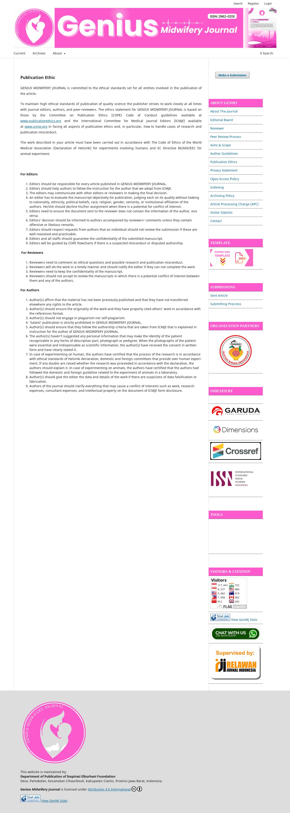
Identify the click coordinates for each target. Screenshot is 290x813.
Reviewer (217, 128)
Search (266, 53)
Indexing (217, 187)
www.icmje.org (36, 126)
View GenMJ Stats (244, 619)
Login (268, 3)
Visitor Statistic (221, 212)
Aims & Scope (220, 145)
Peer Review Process (225, 137)
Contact (216, 221)
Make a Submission (232, 75)
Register (253, 3)
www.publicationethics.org (40, 121)
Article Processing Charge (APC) (234, 204)
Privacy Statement (223, 170)
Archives (39, 53)
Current (19, 53)
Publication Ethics (223, 162)
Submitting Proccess (225, 304)
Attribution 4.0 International (115, 788)
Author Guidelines (224, 153)
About (58, 53)
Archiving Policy (222, 195)
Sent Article (219, 295)
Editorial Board (221, 120)
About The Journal (224, 111)
